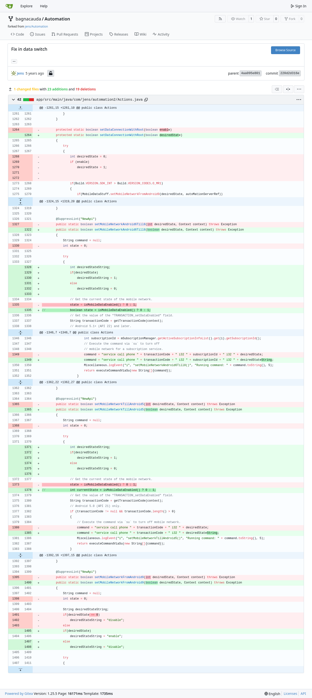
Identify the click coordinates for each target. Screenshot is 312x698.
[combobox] (277, 89)
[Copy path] (146, 99)
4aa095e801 (250, 73)
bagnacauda (28, 18)
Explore (26, 6)
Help (44, 6)
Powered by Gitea (19, 693)
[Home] (9, 6)
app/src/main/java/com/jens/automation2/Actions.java (89, 100)
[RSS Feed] (220, 18)
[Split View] (288, 89)
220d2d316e (289, 73)
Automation (57, 18)
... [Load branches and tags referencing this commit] (14, 61)
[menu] (299, 89)
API (303, 693)
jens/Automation (36, 26)
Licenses (290, 693)
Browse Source (285, 50)
